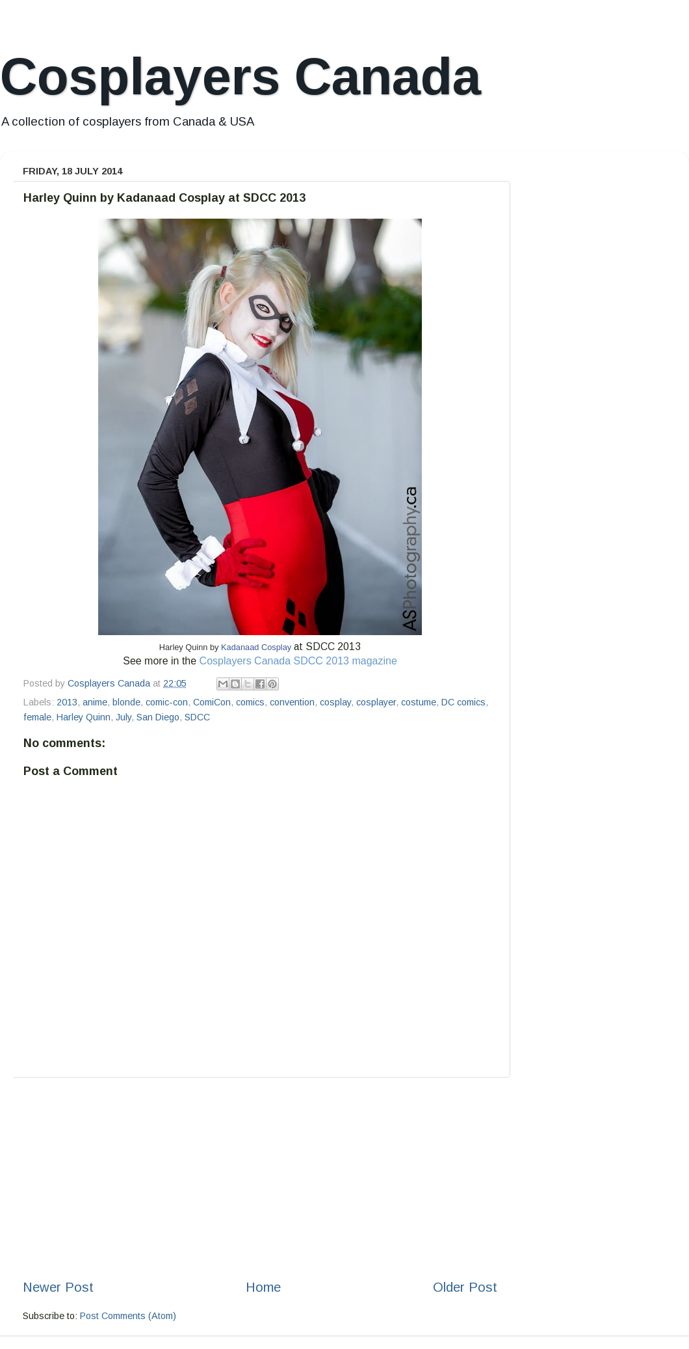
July (123, 717)
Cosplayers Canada (240, 76)
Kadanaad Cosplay (256, 647)
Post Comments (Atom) (128, 1316)
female (37, 717)
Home (263, 1287)
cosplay (335, 702)
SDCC (197, 717)
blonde (126, 702)
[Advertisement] (260, 1178)
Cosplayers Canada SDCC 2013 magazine (298, 660)
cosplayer (376, 702)
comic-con (167, 702)
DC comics (463, 702)
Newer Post (58, 1287)
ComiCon (212, 702)
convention (292, 702)
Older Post (465, 1287)
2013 (67, 702)
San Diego (157, 717)
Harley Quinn (83, 717)
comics (250, 702)
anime (95, 702)
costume (418, 702)
